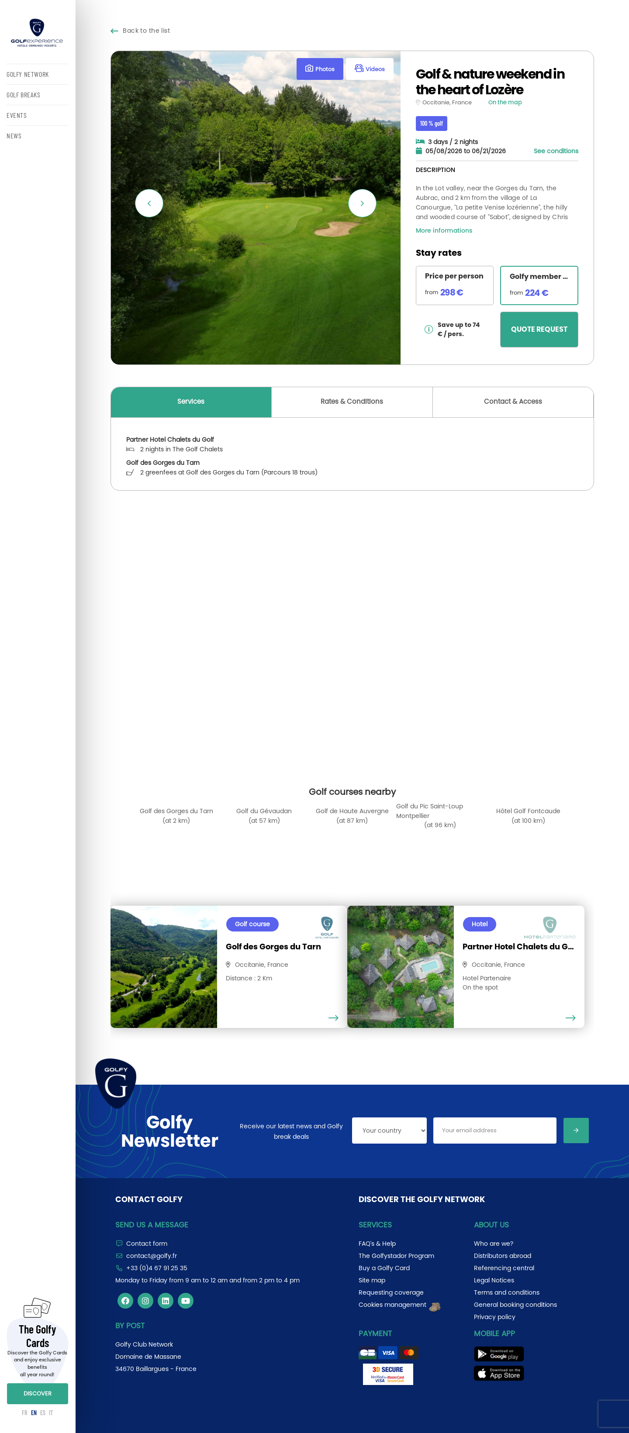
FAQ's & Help (377, 1243)
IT (51, 1412)
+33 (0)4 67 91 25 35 (156, 1268)
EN (34, 1412)
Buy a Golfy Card (384, 1268)
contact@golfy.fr (151, 1255)
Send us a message (151, 1225)
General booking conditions (515, 1304)
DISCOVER (38, 1393)
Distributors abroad (502, 1255)
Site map (372, 1280)
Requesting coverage (391, 1292)
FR (24, 1412)
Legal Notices (494, 1280)
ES (42, 1412)
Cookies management (400, 1304)
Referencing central (504, 1268)
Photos (320, 68)
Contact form (146, 1243)
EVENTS (17, 115)
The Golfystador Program (396, 1255)
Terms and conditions (506, 1292)
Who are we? (493, 1243)
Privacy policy (494, 1317)
